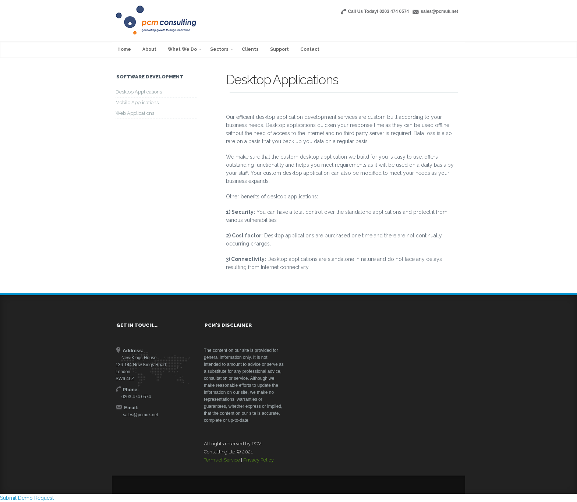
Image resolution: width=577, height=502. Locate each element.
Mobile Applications (137, 102)
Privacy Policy (258, 460)
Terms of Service (222, 460)
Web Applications (135, 113)
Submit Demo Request (27, 498)
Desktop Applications (139, 92)
